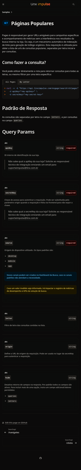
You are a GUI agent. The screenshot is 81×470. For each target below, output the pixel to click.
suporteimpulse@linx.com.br (23, 167)
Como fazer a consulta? (24, 62)
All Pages (10, 82)
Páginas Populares (28, 23)
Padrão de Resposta (24, 108)
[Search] (73, 4)
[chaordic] (40, 458)
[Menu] (4, 4)
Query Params (18, 131)
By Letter (24, 82)
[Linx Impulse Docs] (40, 4)
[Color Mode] (79, 4)
